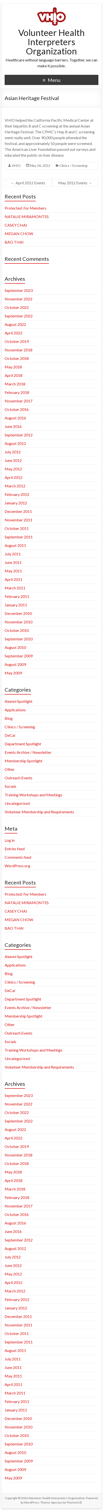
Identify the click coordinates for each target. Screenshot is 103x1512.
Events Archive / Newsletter (28, 752)
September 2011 (19, 537)
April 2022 (13, 333)
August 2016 (15, 418)
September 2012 (19, 435)
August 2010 (15, 647)
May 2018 (13, 367)
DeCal (10, 735)
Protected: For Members (25, 208)
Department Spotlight (23, 743)
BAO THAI (14, 242)
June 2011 (13, 562)
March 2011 (15, 588)
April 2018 (13, 375)
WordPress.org (17, 865)
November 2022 (18, 299)
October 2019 (17, 341)
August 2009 (15, 664)
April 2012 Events (28, 182)
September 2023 (19, 290)
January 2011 (16, 605)
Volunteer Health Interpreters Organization (51, 41)
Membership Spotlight (23, 760)
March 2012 (15, 486)
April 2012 (13, 477)
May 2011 (13, 571)
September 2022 (19, 316)
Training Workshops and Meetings (33, 794)
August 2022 (15, 324)
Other (10, 769)
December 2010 (18, 613)
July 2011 (13, 554)
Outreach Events (18, 777)
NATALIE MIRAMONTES (27, 216)
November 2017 (18, 401)
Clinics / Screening (73, 165)
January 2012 (16, 503)
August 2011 (15, 545)
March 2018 (15, 384)
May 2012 (13, 469)
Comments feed (18, 857)
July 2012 (13, 452)
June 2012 (13, 460)
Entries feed (15, 848)
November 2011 (18, 520)
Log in (10, 840)
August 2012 (15, 443)
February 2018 (17, 392)
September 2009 (19, 656)
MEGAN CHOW (19, 233)
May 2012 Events (75, 182)
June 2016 (13, 426)
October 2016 (17, 409)
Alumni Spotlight (18, 701)
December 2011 (18, 511)
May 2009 (13, 673)
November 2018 (18, 350)
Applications (15, 709)
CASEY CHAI (16, 225)
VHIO (16, 165)
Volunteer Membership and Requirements (39, 811)
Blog (9, 718)
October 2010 (17, 630)
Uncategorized (17, 803)
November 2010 (18, 622)
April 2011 (13, 579)
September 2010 (19, 639)
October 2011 (17, 528)
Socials (10, 786)
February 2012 (17, 494)
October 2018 (17, 358)
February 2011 (17, 596)
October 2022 (17, 307)
